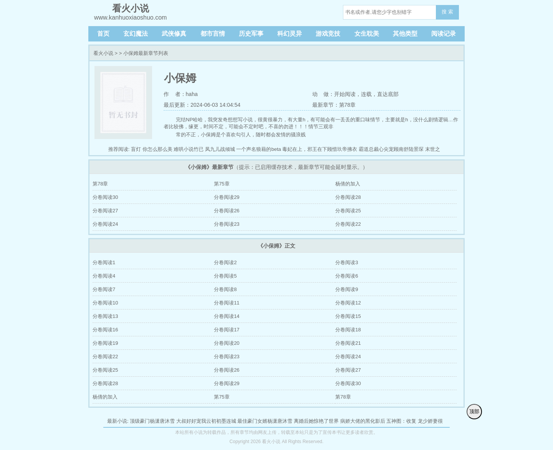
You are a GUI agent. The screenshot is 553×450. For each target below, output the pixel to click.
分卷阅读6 (346, 276)
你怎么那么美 (157, 149)
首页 (103, 33)
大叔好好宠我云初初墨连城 (206, 421)
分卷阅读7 (104, 289)
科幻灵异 (289, 33)
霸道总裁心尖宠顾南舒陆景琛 (391, 149)
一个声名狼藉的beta (258, 149)
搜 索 (447, 12)
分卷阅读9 (346, 289)
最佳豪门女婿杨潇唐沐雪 (264, 421)
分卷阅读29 (226, 197)
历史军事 (251, 33)
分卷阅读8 (225, 289)
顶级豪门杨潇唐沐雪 (152, 421)
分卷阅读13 (105, 316)
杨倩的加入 (347, 184)
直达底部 (388, 94)
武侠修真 (174, 33)
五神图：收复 (401, 421)
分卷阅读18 (348, 330)
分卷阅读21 (348, 343)
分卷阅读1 (104, 262)
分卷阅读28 (348, 197)
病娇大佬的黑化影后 (362, 421)
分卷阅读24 (105, 224)
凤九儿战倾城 (220, 149)
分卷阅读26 (226, 210)
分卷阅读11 (226, 303)
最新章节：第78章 (334, 105)
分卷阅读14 (226, 316)
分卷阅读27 (105, 210)
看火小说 (103, 53)
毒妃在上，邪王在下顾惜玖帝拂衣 (319, 149)
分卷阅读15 (348, 316)
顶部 (474, 411)
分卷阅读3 (346, 262)
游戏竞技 (328, 33)
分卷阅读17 (226, 330)
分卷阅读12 (348, 303)
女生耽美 (366, 33)
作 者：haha (181, 94)
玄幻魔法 (135, 33)
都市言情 (212, 33)
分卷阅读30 (105, 197)
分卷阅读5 (225, 276)
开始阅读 (345, 94)
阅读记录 (443, 33)
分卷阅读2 (225, 262)
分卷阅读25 (348, 210)
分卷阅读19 (105, 343)
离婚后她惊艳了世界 (316, 421)
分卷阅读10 (105, 303)
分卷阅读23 (226, 224)
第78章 (100, 184)
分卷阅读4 (104, 276)
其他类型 (405, 33)
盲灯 (136, 149)
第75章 (221, 184)
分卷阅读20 (226, 343)
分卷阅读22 (348, 224)
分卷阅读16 (105, 330)
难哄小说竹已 (189, 149)
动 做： (323, 94)
